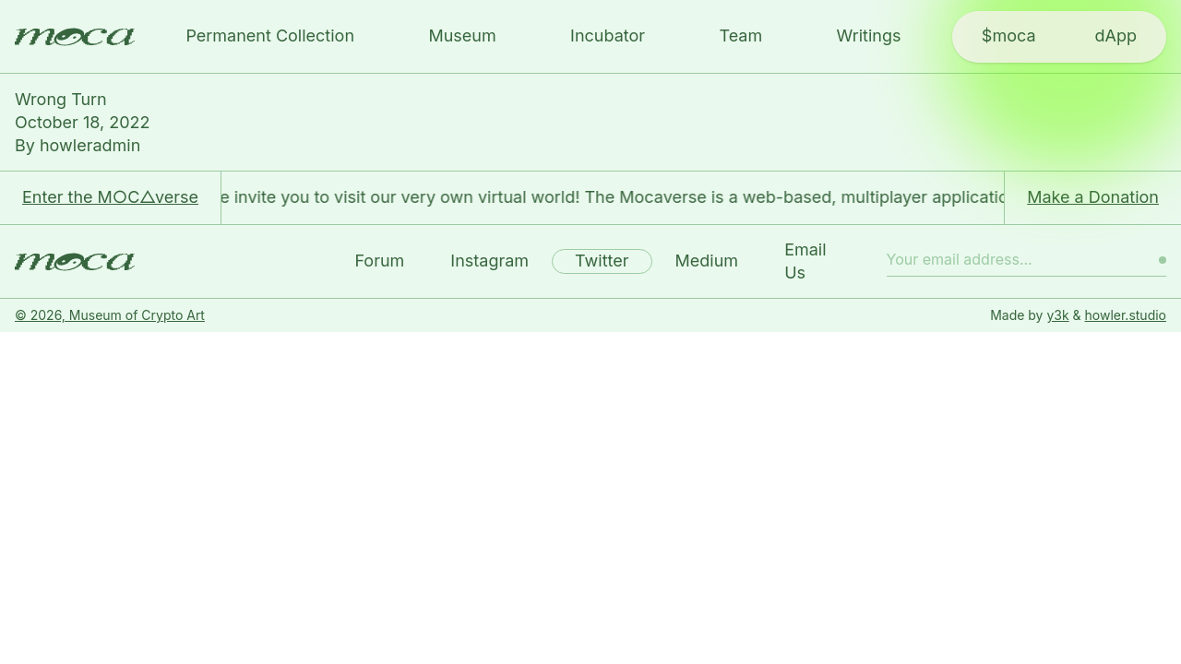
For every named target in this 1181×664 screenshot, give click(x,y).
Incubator (607, 35)
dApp (1116, 35)
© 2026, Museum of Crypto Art (110, 315)
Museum (461, 35)
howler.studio (1125, 315)
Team (740, 35)
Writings (869, 35)
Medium (707, 260)
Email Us (805, 261)
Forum (379, 260)
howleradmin (90, 145)
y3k (1057, 315)
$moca (1009, 35)
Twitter (601, 260)
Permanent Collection (269, 35)
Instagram (489, 260)
